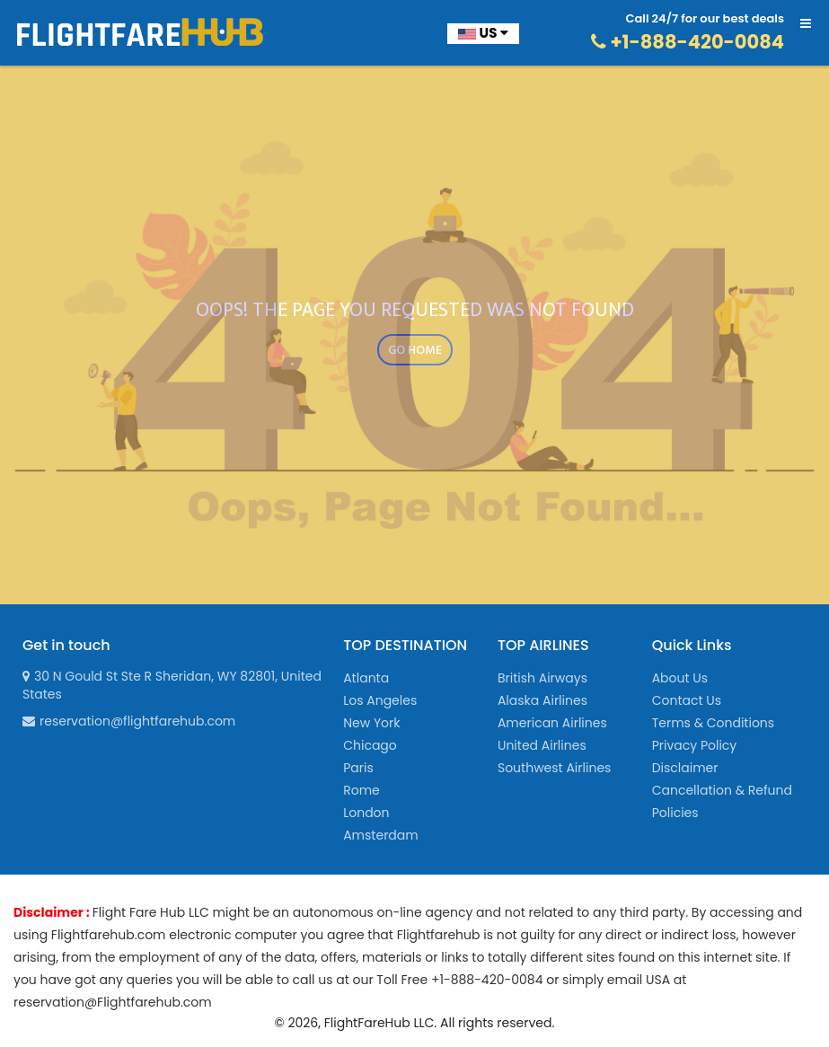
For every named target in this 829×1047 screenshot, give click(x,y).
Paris (358, 768)
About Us (680, 678)
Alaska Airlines (542, 700)
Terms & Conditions (713, 723)
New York (371, 723)
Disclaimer (685, 768)
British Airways (542, 678)
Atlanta (366, 678)
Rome (361, 790)
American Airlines (552, 723)
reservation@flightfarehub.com (128, 721)
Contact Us (686, 700)
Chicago (370, 745)
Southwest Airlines (554, 768)
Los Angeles (380, 700)
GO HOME (415, 349)
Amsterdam (381, 835)
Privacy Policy (694, 745)
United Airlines (542, 745)
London (366, 813)
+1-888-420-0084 (687, 42)
